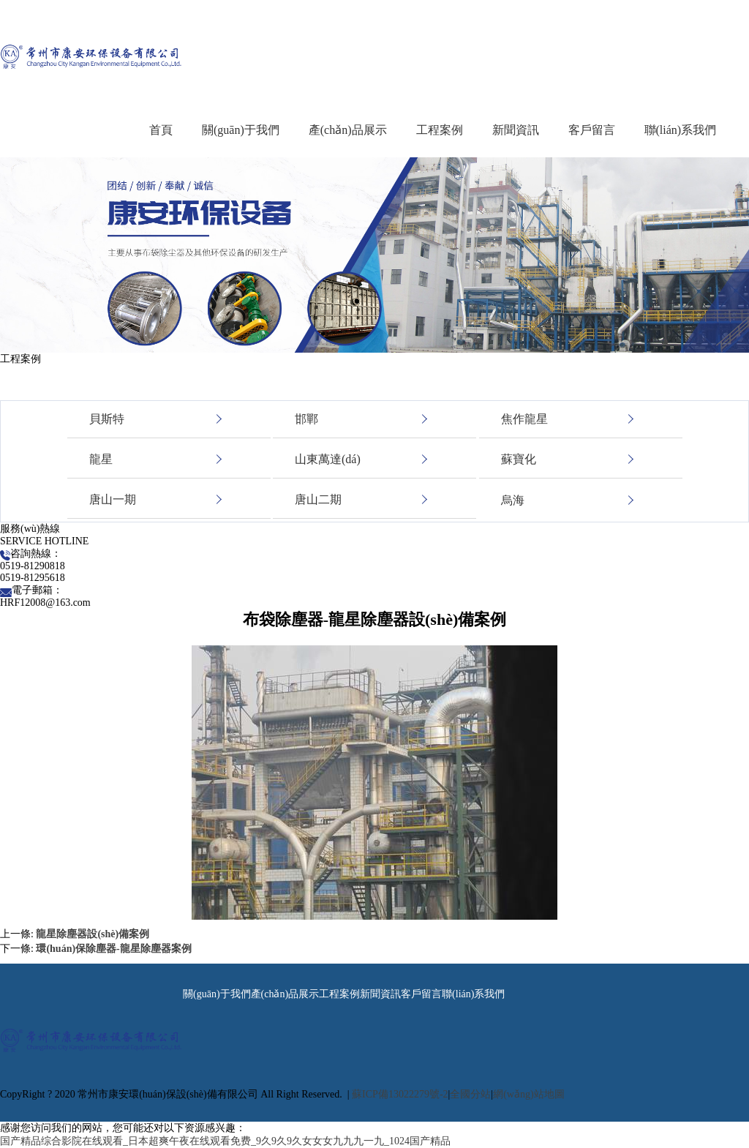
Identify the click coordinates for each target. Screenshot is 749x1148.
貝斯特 (106, 419)
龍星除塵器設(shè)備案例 (92, 933)
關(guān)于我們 (240, 130)
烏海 (512, 500)
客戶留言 (591, 130)
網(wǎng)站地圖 (528, 1094)
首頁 (161, 130)
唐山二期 (318, 499)
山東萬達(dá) (328, 459)
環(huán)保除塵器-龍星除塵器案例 (113, 948)
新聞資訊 (515, 130)
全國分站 (470, 1094)
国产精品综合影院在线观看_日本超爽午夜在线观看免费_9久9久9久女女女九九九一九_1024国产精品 (225, 1141)
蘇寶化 (518, 459)
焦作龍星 (524, 419)
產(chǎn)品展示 (348, 130)
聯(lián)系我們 (680, 130)
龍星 (101, 459)
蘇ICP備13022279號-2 (400, 1094)
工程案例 (439, 130)
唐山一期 (112, 499)
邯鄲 (306, 419)
